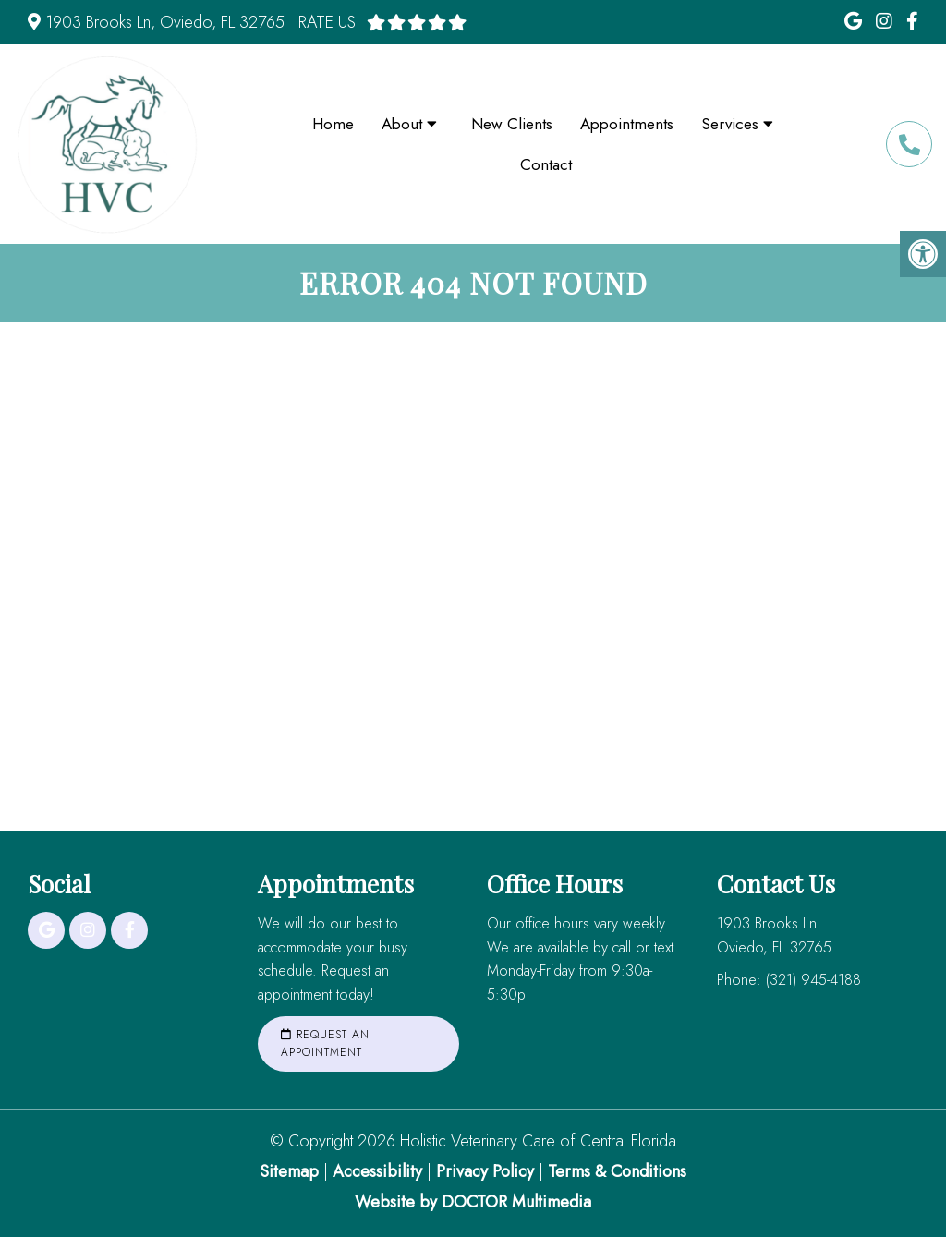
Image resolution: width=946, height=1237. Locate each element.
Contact (546, 164)
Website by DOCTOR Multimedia (473, 1202)
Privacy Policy (487, 1171)
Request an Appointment (325, 1043)
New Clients (511, 124)
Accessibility (377, 1171)
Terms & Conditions (617, 1171)
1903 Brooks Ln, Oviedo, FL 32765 (165, 22)
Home (333, 124)
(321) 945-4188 (909, 144)
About (402, 124)
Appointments (626, 124)
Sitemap (289, 1171)
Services (729, 124)
